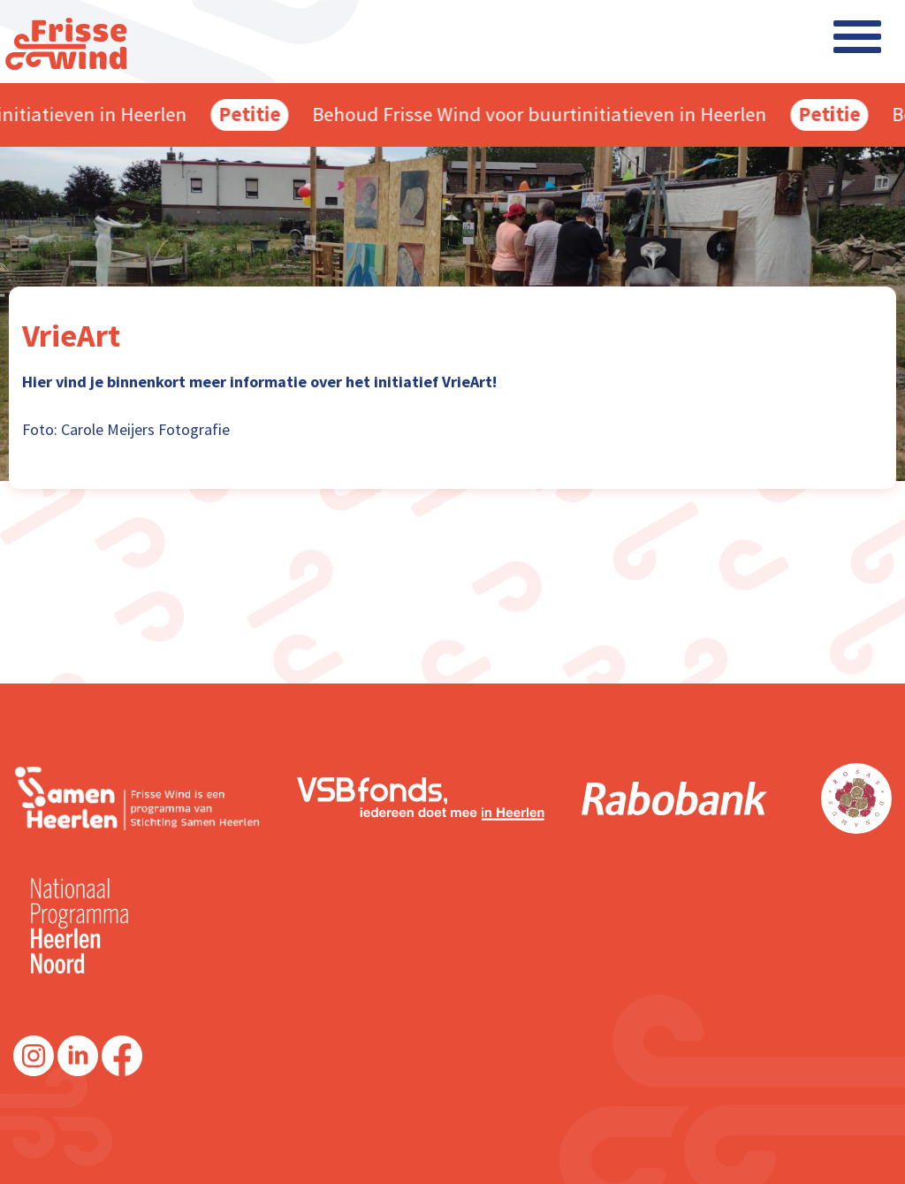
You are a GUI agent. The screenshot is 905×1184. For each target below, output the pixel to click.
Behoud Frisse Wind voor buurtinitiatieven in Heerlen (543, 114)
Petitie (254, 114)
